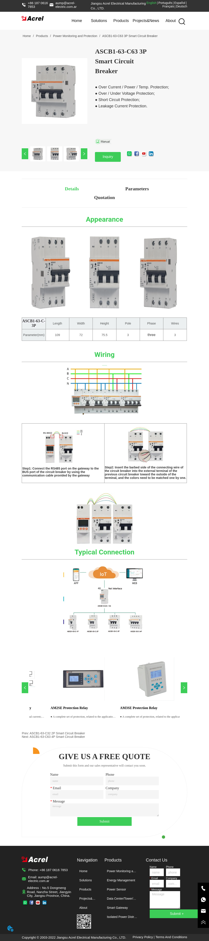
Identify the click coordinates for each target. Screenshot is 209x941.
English (151, 3)
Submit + (177, 914)
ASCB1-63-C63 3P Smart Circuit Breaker (129, 36)
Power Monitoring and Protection (75, 36)
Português (165, 3)
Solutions (99, 21)
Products (121, 21)
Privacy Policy (143, 937)
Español (179, 3)
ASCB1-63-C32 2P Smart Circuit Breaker (57, 733)
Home (77, 21)
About (171, 21)
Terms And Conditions (171, 937)
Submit (104, 821)
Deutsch (181, 6)
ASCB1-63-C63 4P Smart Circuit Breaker (57, 736)
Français (168, 6)
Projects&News (146, 21)
